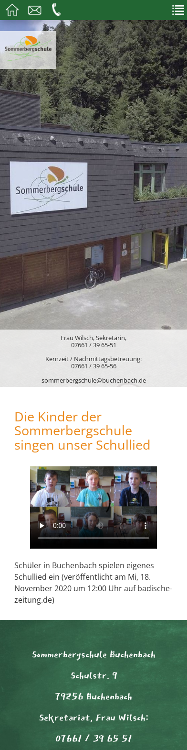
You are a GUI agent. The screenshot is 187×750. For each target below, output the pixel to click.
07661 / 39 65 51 (93, 738)
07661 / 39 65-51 (93, 345)
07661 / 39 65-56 (93, 366)
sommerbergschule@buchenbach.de (94, 380)
